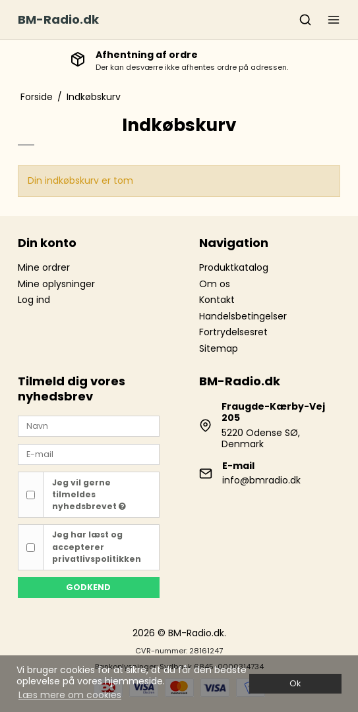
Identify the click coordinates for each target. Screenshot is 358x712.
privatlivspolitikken (96, 558)
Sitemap (218, 348)
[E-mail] (88, 453)
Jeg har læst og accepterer (96, 546)
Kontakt (217, 299)
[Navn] (88, 425)
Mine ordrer (44, 267)
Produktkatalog (233, 267)
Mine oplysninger (56, 283)
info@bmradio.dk (261, 480)
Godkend (88, 587)
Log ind (34, 299)
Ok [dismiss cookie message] (295, 683)
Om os (214, 283)
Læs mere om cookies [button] (69, 694)
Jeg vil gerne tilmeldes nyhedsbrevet (89, 494)
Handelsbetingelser (243, 316)
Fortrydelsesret (233, 332)
